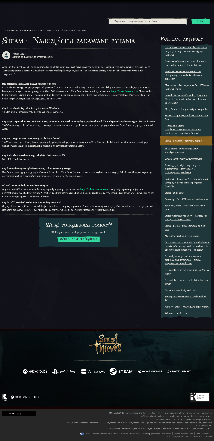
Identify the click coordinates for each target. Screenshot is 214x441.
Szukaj (200, 21)
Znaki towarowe (202, 433)
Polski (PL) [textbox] (15, 413)
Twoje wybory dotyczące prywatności (102, 433)
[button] (19, 413)
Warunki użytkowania (130, 433)
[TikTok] (125, 385)
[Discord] (118, 385)
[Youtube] (106, 385)
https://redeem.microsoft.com (94, 189)
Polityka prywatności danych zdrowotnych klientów (189, 436)
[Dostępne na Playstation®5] (64, 371)
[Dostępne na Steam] (121, 371)
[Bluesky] (133, 385)
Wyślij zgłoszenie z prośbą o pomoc (79, 239)
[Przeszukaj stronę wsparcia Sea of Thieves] (148, 21)
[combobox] (147, 21)
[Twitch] (95, 385)
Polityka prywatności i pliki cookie (156, 433)
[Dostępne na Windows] (92, 371)
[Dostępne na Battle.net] (179, 371)
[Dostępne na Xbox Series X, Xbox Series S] (35, 371)
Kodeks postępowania (183, 433)
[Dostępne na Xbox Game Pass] (150, 371)
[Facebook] (80, 384)
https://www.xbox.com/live (124, 91)
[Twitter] (87, 384)
